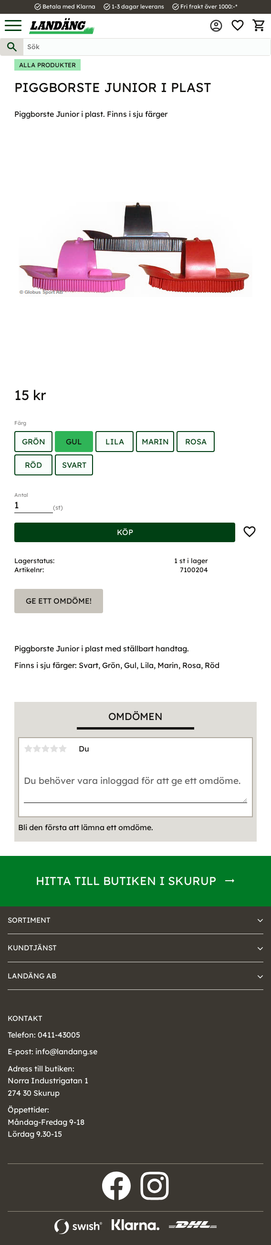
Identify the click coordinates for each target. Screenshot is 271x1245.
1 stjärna (28, 748)
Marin (155, 441)
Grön (33, 441)
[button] (13, 26)
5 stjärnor (62, 748)
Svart (74, 465)
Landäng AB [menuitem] (32, 975)
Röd (33, 465)
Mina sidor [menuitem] (216, 26)
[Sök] (11, 47)
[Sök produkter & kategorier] (147, 47)
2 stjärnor (36, 748)
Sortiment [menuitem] (29, 920)
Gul (74, 441)
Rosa (196, 441)
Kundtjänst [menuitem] (32, 947)
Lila (114, 441)
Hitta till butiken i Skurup (126, 881)
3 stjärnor (45, 748)
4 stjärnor (54, 748)
